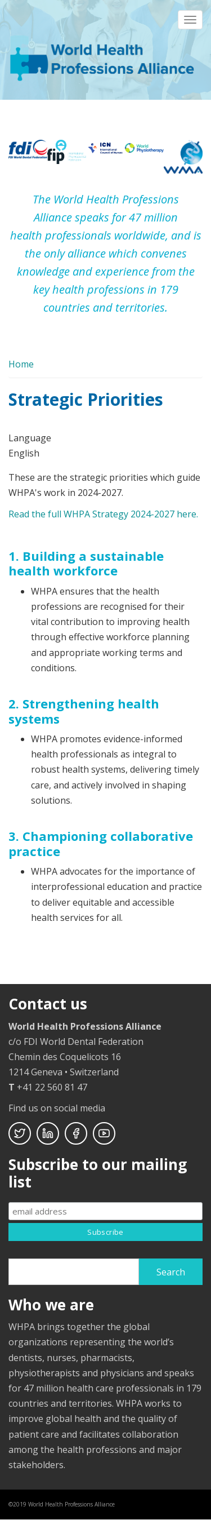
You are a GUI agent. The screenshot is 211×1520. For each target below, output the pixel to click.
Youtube (104, 1133)
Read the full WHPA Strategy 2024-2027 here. (103, 514)
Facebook (76, 1133)
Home (21, 364)
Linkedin (48, 1133)
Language (29, 438)
